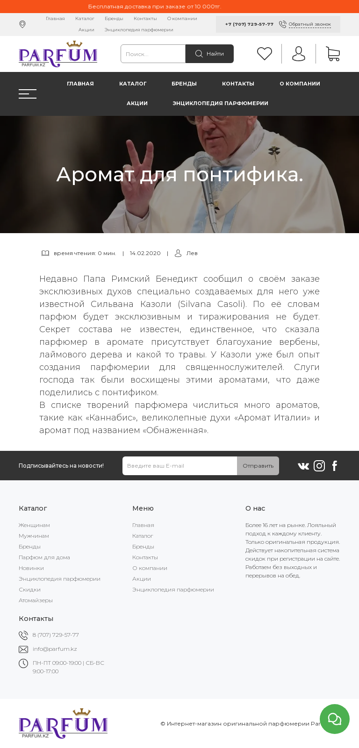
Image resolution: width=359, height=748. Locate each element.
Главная (55, 18)
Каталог (84, 18)
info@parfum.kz (55, 648)
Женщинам (34, 524)
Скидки (30, 589)
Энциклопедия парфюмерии (139, 29)
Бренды (114, 18)
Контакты (145, 18)
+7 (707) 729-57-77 (249, 24)
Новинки (31, 567)
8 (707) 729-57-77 (56, 634)
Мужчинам (34, 535)
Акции (86, 29)
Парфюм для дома (44, 557)
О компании (182, 18)
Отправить (258, 465)
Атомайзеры (36, 600)
